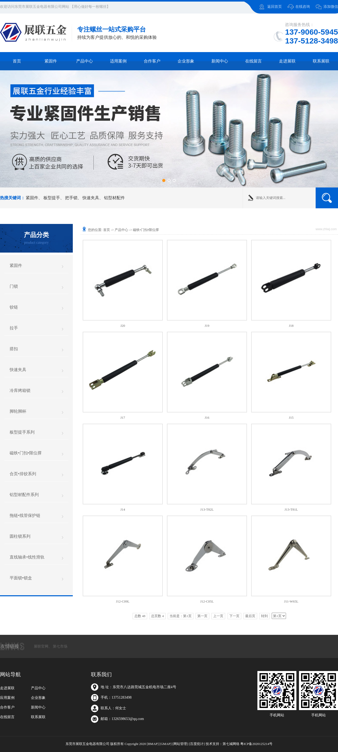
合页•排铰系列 (23, 474)
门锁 (14, 286)
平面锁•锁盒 (21, 578)
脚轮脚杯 (18, 411)
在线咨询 (302, 7)
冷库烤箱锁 (20, 390)
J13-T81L (291, 509)
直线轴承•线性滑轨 (27, 557)
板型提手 (51, 198)
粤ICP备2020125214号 (256, 744)
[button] (163, 180)
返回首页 (274, 7)
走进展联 (287, 61)
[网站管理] (180, 744)
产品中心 (84, 61)
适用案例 (118, 61)
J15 (291, 417)
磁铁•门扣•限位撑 (26, 453)
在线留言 (253, 61)
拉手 (14, 328)
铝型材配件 (114, 198)
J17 (122, 417)
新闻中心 (219, 61)
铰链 (14, 307)
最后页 (250, 616)
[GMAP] (165, 744)
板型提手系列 (22, 432)
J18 (291, 326)
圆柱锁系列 (20, 536)
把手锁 (71, 198)
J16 (207, 417)
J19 (207, 326)
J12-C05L (207, 601)
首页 (17, 61)
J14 (122, 509)
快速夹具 (90, 198)
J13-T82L (206, 509)
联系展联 (321, 61)
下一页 (234, 616)
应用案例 (7, 698)
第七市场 (60, 646)
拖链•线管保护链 (25, 515)
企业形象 (186, 61)
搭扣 (14, 349)
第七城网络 (231, 744)
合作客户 (152, 61)
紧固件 (50, 61)
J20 (122, 326)
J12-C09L (122, 601)
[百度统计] (197, 744)
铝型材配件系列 (24, 494)
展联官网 (41, 646)
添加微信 (330, 7)
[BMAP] (153, 744)
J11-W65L (291, 601)
